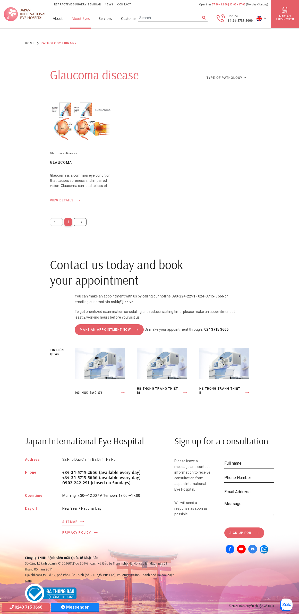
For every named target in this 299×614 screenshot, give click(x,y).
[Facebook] (230, 549)
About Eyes (81, 18)
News (109, 4)
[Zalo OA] (264, 549)
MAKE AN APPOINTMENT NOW (105, 329)
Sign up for (240, 533)
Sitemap (70, 522)
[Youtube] (241, 549)
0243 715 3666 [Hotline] (26, 607)
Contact (124, 4)
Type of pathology (225, 78)
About (58, 18)
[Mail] (252, 549)
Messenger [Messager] (75, 607)
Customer (129, 18)
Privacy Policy (76, 532)
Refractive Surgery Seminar (77, 4)
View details (62, 200)
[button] (262, 18)
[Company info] (50, 593)
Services (105, 18)
